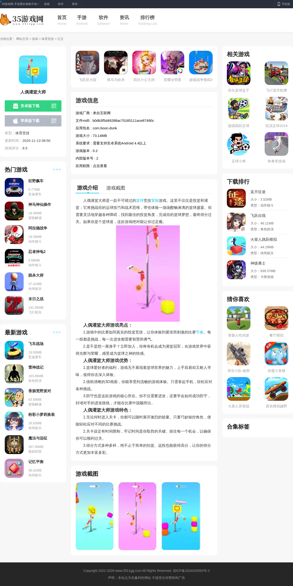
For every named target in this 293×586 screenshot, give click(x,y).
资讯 (124, 17)
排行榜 (147, 17)
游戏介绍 (87, 188)
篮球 (140, 200)
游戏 (35, 39)
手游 (81, 17)
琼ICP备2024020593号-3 (191, 571)
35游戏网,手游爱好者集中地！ (21, 4)
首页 (62, 17)
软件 (103, 17)
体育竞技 (48, 39)
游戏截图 (115, 187)
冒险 (155, 200)
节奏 (199, 332)
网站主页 (22, 39)
